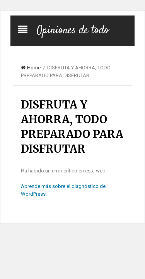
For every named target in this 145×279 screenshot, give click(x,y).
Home (31, 68)
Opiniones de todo (73, 30)
